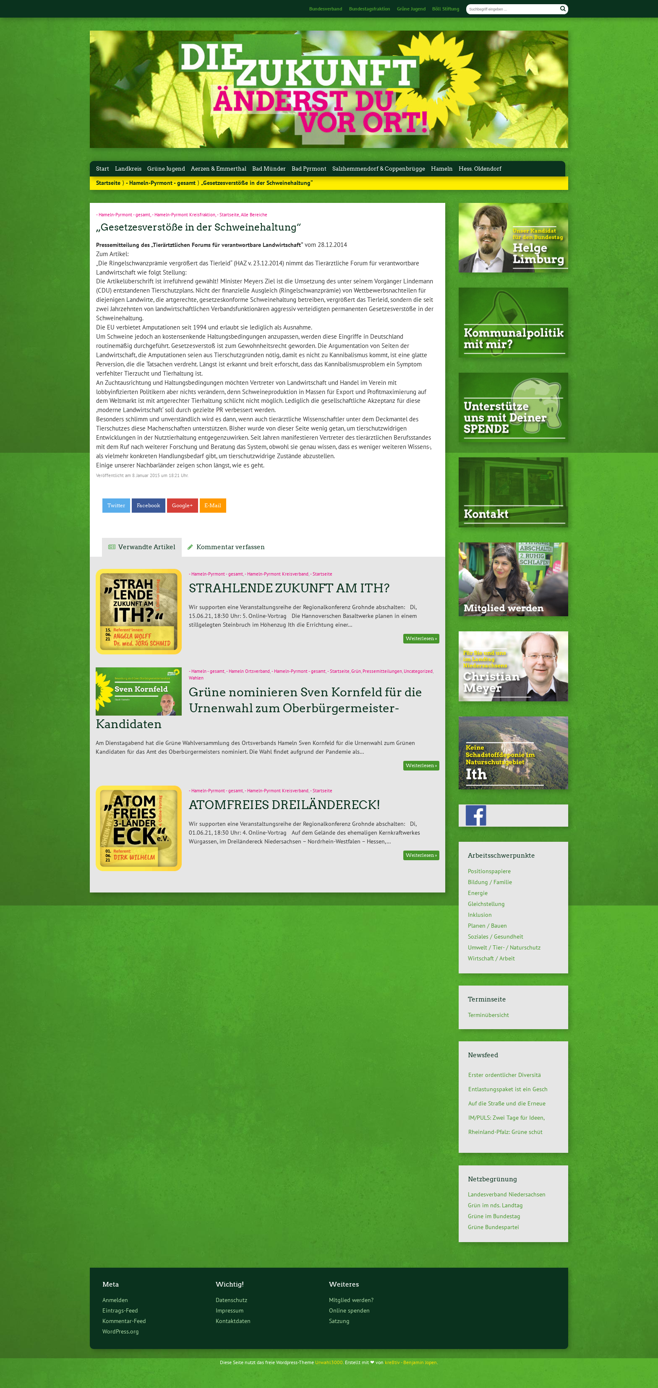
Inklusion (480, 914)
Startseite (108, 183)
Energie (478, 893)
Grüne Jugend (411, 8)
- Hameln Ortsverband (248, 671)
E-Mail (212, 506)
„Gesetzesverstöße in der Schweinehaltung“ (198, 227)
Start (102, 168)
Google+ (182, 506)
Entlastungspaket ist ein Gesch (508, 1089)
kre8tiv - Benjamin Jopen (411, 1362)
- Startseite (228, 215)
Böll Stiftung (445, 8)
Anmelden (115, 1300)
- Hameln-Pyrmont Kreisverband (276, 574)
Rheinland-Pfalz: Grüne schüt (505, 1132)
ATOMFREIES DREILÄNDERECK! (284, 805)
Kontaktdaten (233, 1321)
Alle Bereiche (254, 215)
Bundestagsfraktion (369, 8)
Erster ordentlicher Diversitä (504, 1075)
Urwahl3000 (329, 1362)
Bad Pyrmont (309, 168)
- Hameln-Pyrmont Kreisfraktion (183, 215)
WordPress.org (120, 1331)
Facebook (148, 506)
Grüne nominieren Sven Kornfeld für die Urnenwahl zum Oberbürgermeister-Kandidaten (259, 708)
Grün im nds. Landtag (495, 1205)
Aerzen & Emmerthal (218, 168)
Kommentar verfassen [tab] (230, 547)
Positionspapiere (489, 871)
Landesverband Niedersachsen (507, 1194)
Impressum (229, 1310)
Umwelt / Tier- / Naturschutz (504, 947)
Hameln (442, 168)
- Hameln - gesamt (207, 671)
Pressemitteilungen (382, 671)
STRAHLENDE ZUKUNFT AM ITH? (289, 588)
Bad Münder (269, 168)
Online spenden (349, 1310)
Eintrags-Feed (120, 1310)
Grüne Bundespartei (493, 1227)
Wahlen (196, 678)
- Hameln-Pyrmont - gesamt (161, 183)
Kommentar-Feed (124, 1321)
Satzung (339, 1321)
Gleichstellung (486, 904)
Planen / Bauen (487, 925)
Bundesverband (325, 8)
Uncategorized (418, 671)
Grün (356, 671)
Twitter (116, 506)
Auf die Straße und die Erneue (507, 1103)
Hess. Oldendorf (480, 168)
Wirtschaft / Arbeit (491, 958)
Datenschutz (231, 1300)
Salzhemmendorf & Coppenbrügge (378, 168)
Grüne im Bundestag (494, 1216)
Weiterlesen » (421, 638)
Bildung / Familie (490, 882)
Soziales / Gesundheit (495, 936)
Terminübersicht (488, 1015)
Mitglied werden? (351, 1300)
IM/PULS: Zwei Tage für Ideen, (506, 1117)
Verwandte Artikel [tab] (146, 547)
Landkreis (128, 168)
